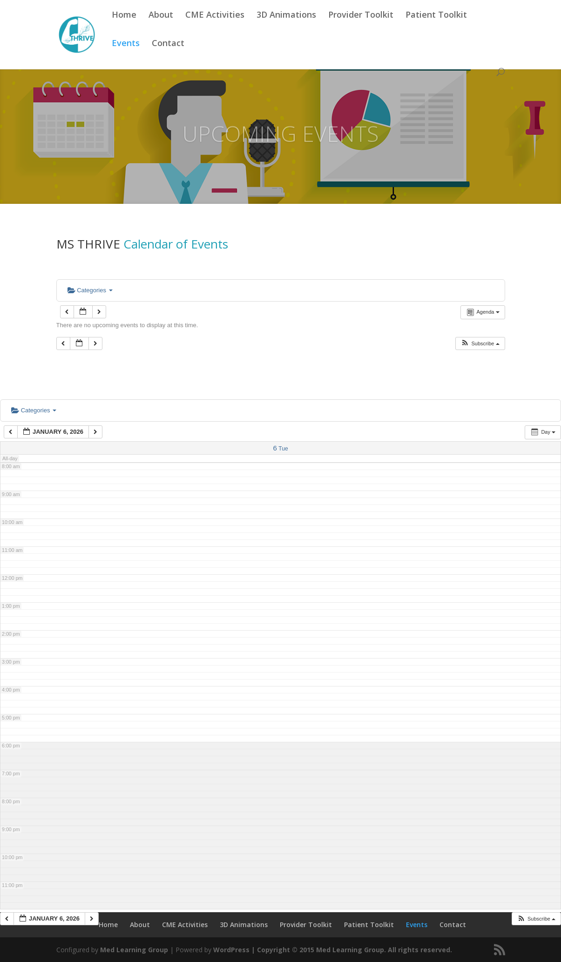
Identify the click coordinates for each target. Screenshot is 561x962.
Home (124, 26)
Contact (168, 54)
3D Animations (286, 26)
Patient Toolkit (436, 26)
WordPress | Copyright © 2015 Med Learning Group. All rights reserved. (332, 949)
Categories (90, 290)
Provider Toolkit (360, 26)
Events (126, 54)
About (161, 26)
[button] (480, 343)
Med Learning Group (134, 949)
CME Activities (214, 26)
